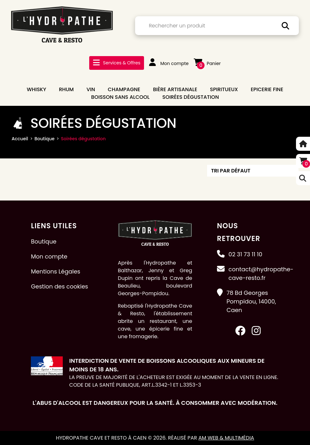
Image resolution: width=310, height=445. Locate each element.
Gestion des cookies (59, 286)
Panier (207, 63)
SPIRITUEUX (224, 89)
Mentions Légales (55, 271)
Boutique (44, 138)
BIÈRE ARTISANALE (175, 89)
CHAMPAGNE (124, 89)
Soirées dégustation (190, 97)
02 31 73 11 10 (245, 254)
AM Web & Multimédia (226, 437)
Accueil (20, 138)
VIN (90, 89)
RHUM (66, 89)
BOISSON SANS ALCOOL (120, 97)
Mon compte (169, 63)
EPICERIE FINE (267, 89)
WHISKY (36, 89)
